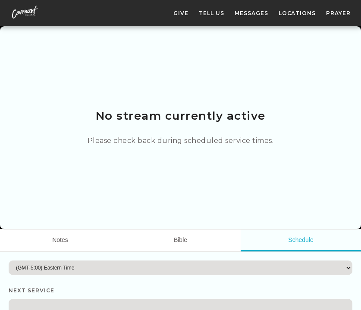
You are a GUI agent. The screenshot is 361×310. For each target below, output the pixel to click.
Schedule (300, 239)
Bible (180, 239)
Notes (60, 239)
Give (180, 13)
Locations (297, 13)
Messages (251, 13)
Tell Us (211, 13)
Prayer (338, 13)
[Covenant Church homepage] (24, 13)
